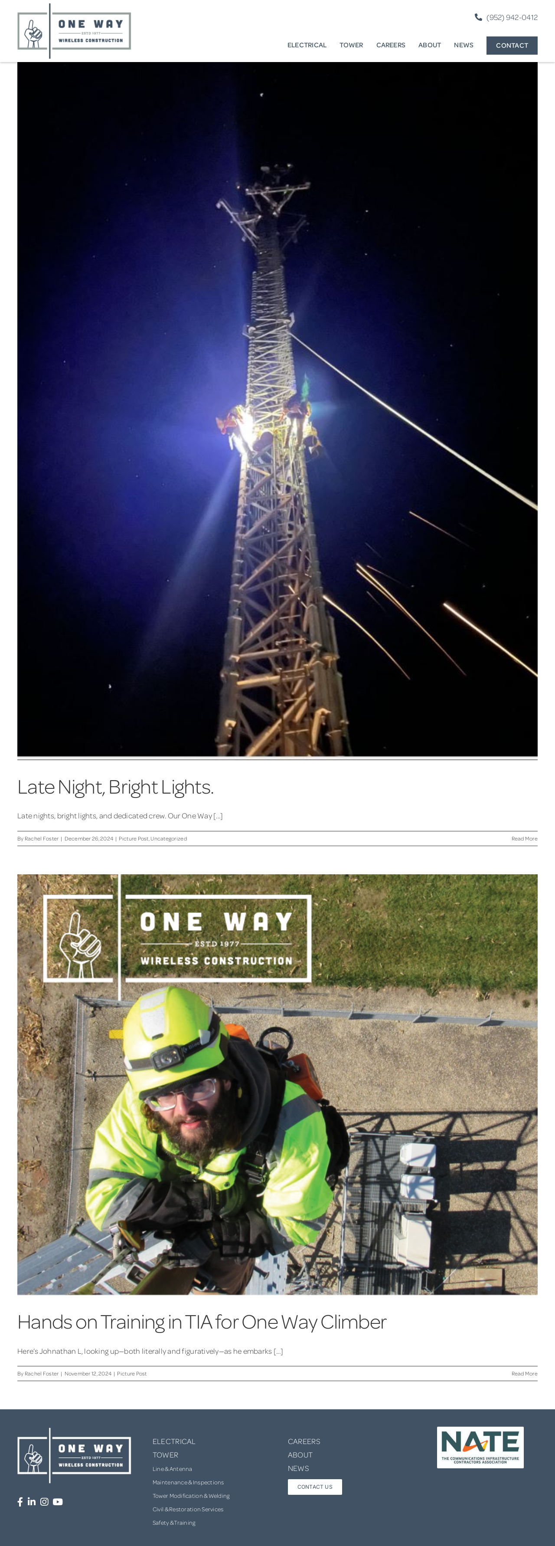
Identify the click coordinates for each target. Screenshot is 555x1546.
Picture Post (133, 838)
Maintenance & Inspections (188, 1482)
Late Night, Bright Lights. (115, 785)
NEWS (298, 1468)
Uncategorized (168, 838)
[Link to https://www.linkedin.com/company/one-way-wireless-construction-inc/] (32, 1502)
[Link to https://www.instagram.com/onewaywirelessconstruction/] (44, 1502)
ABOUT (300, 1454)
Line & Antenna (173, 1468)
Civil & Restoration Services (188, 1509)
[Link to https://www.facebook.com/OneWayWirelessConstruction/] (20, 1502)
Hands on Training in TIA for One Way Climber (202, 1320)
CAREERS (304, 1441)
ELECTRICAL (174, 1441)
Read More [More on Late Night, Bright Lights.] (525, 838)
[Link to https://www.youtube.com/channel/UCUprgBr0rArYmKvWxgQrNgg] (57, 1502)
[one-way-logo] (74, 6)
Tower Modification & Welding (191, 1495)
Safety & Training (174, 1522)
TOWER (165, 1454)
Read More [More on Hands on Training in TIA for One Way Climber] (525, 1373)
